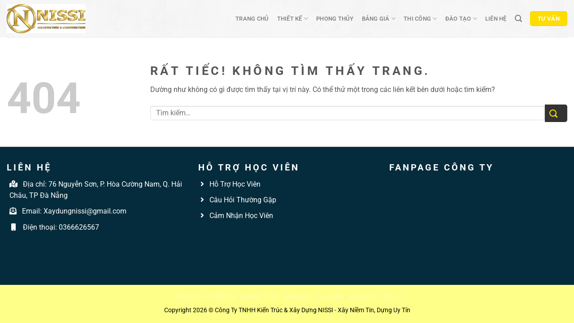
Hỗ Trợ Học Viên (235, 184)
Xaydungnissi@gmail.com (84, 211)
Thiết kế (293, 18)
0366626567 (79, 227)
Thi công (420, 18)
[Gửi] (556, 113)
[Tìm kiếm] (518, 18)
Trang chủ (252, 18)
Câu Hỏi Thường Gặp (242, 200)
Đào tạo (461, 18)
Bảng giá (379, 18)
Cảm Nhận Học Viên (240, 215)
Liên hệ (496, 18)
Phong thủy (335, 18)
